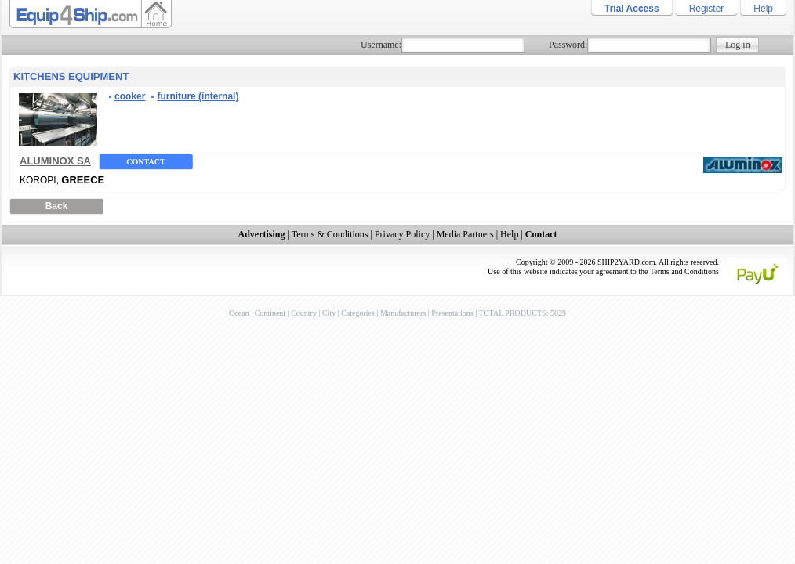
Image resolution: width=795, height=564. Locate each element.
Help (763, 8)
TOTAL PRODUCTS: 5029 (521, 313)
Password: (568, 44)
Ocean (239, 313)
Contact (145, 161)
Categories (358, 313)
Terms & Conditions (330, 234)
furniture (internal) (197, 96)
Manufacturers (403, 313)
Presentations (452, 313)
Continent (270, 313)
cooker (129, 96)
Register (706, 8)
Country (304, 313)
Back (56, 206)
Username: (381, 44)
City (329, 313)
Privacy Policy (402, 234)
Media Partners (465, 234)
